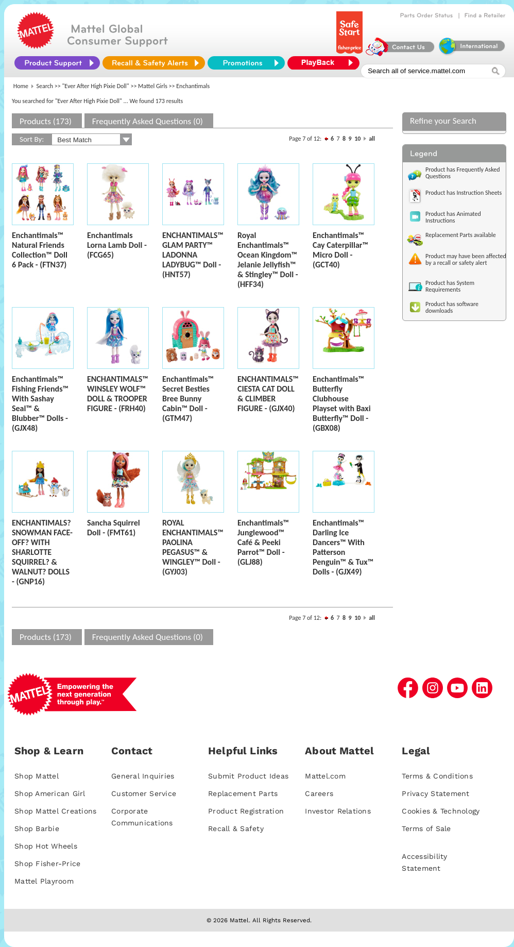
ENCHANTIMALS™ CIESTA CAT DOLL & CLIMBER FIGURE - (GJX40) (268, 393)
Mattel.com (325, 776)
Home (20, 86)
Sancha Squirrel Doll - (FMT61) (113, 527)
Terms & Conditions (437, 776)
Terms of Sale (426, 828)
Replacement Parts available (460, 235)
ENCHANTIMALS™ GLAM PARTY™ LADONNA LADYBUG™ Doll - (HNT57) (193, 254)
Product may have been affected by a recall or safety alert (465, 259)
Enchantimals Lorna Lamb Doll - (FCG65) (117, 245)
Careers (319, 793)
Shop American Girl (49, 793)
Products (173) (46, 121)
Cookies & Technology (440, 811)
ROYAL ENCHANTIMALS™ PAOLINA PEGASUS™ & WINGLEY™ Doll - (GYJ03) (193, 547)
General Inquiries (142, 776)
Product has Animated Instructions (453, 217)
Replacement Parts (243, 793)
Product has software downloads (451, 307)
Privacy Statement (435, 793)
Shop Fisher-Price (47, 863)
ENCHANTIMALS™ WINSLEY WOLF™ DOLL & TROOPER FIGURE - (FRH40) (117, 393)
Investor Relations (338, 811)
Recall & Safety (236, 828)
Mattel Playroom (44, 881)
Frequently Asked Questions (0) (147, 121)
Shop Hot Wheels (45, 846)
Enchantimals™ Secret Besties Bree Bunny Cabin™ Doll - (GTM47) (188, 398)
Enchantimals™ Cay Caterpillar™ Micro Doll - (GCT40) (340, 249)
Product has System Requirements (449, 286)
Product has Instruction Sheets (463, 192)
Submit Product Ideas (248, 776)
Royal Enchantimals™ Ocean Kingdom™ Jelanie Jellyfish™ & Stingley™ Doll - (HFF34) (267, 259)
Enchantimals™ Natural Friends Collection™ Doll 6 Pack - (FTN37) (39, 249)
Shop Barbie (36, 828)
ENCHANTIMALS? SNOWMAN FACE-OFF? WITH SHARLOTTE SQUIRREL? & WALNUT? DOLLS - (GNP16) (42, 552)
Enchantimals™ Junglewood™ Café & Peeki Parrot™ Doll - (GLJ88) (263, 542)
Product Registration (246, 811)
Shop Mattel (36, 776)
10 (357, 138)
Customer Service (143, 793)
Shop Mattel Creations (55, 811)
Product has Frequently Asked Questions (462, 173)
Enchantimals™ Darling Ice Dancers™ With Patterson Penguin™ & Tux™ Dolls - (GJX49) (343, 547)
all (372, 138)
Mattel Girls (152, 86)
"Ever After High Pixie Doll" (95, 86)
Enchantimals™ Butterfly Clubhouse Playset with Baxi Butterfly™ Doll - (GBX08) (342, 403)
